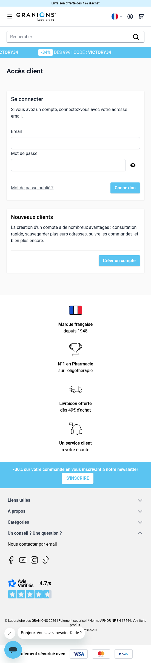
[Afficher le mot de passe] (133, 165)
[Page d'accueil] (61, 16)
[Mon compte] (130, 16)
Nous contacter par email (32, 544)
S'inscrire (77, 478)
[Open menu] (10, 16)
